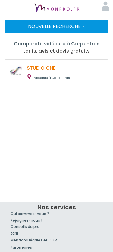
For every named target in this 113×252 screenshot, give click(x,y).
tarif (14, 233)
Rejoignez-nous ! (26, 220)
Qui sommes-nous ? (30, 213)
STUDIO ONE (41, 68)
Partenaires (21, 247)
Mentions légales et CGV (34, 240)
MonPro (57, 8)
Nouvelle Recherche (56, 26)
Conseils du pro (25, 226)
